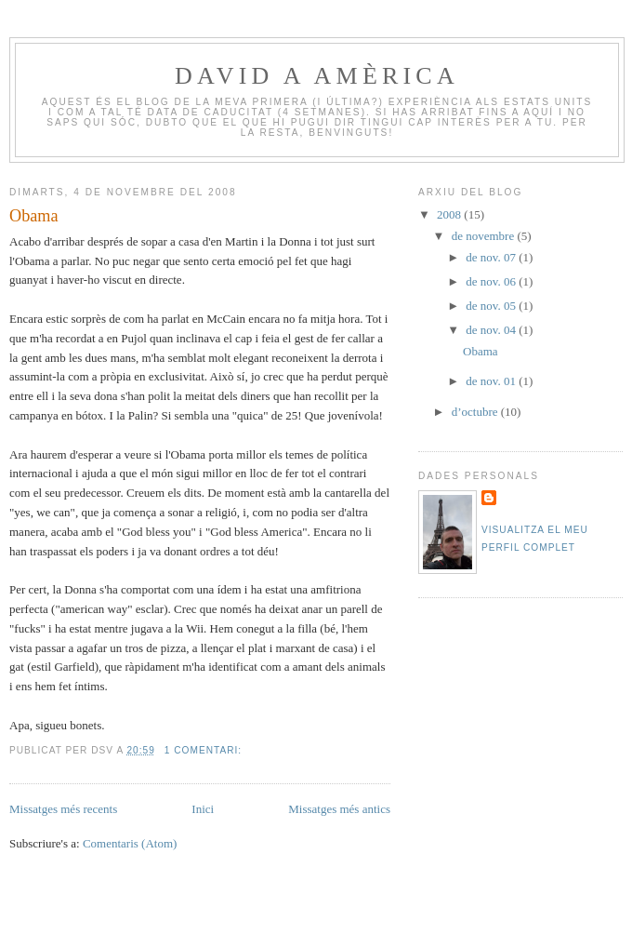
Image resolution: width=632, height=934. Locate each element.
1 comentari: (205, 750)
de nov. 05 (492, 306)
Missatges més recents (63, 809)
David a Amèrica (317, 75)
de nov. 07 (492, 257)
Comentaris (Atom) (130, 843)
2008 (450, 214)
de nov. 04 (492, 330)
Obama (34, 216)
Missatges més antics (339, 809)
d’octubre (476, 412)
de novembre (485, 236)
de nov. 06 (492, 281)
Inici (202, 809)
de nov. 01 (492, 381)
